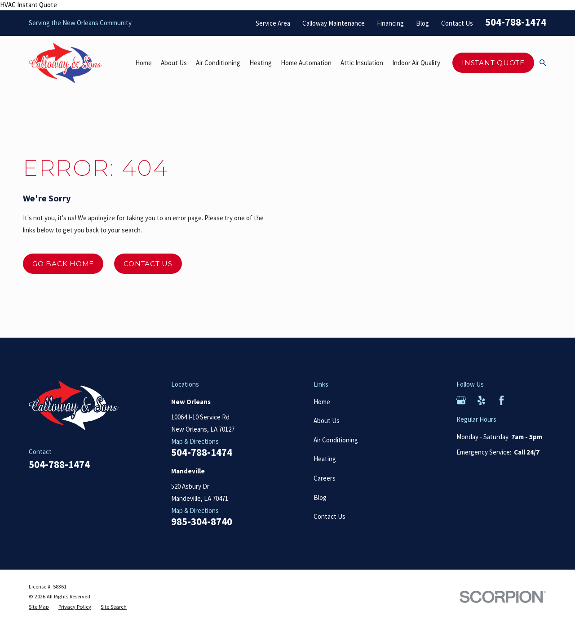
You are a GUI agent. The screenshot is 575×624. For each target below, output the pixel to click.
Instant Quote (493, 62)
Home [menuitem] (143, 62)
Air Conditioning (336, 440)
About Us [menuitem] (174, 62)
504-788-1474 (515, 22)
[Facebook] (501, 400)
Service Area (273, 23)
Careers (325, 478)
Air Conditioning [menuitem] (218, 62)
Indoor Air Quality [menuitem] (416, 62)
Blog (422, 23)
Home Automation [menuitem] (306, 62)
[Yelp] (481, 400)
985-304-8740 (201, 522)
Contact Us (457, 23)
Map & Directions (195, 441)
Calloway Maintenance (333, 23)
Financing (390, 23)
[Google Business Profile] (461, 400)
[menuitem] (39, 607)
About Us (327, 420)
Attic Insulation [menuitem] (362, 62)
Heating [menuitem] (260, 62)
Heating (325, 459)
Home (322, 401)
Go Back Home (63, 263)
